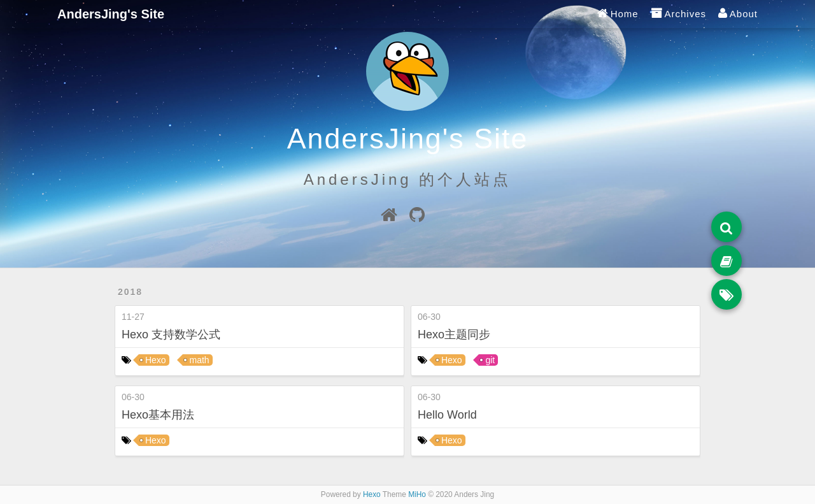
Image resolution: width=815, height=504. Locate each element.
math (199, 360)
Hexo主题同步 (454, 334)
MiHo (417, 494)
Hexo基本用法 (158, 414)
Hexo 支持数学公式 (171, 334)
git (490, 360)
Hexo (155, 360)
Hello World (447, 414)
